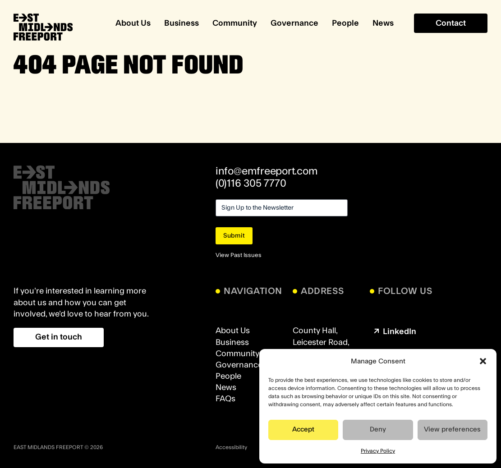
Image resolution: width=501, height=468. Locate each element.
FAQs (225, 399)
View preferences (452, 429)
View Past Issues (239, 255)
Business (181, 23)
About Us (133, 23)
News (383, 23)
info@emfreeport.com (267, 171)
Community (234, 23)
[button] (482, 361)
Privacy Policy (378, 451)
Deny (378, 429)
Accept (303, 429)
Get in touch (58, 337)
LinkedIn (394, 331)
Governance (294, 23)
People (345, 23)
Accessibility (231, 447)
